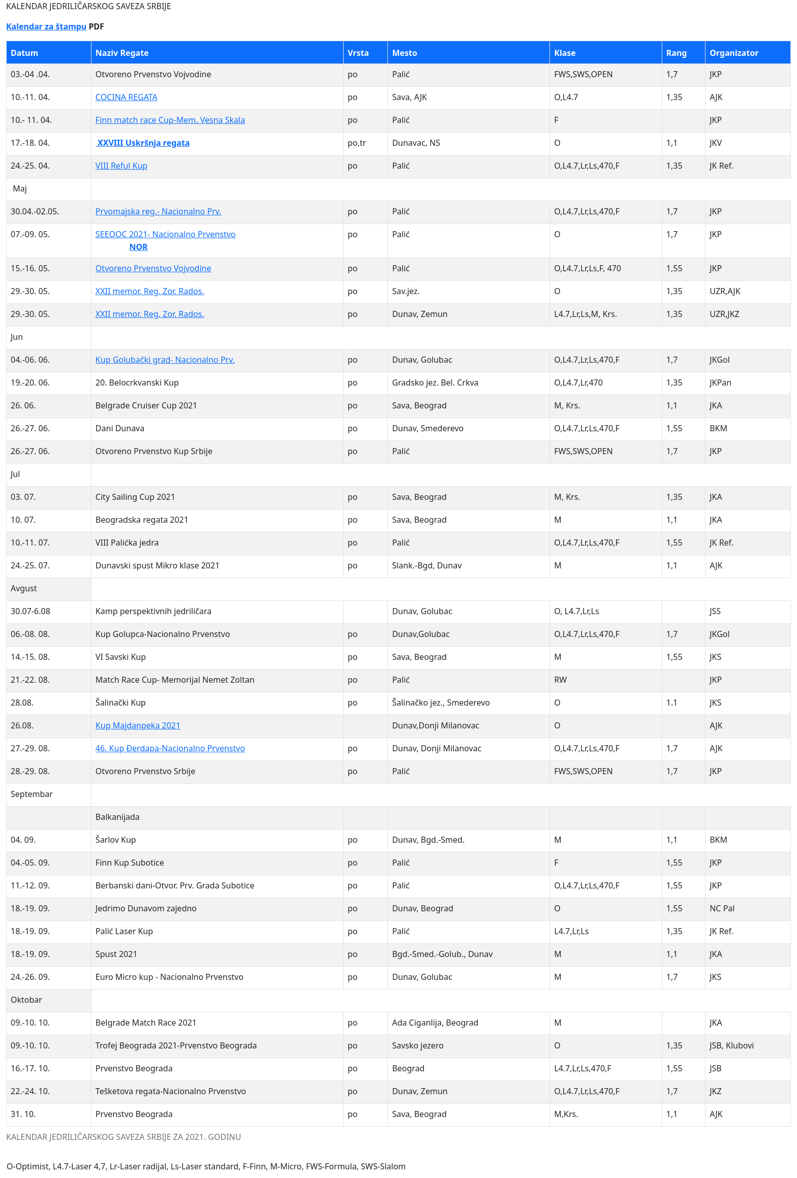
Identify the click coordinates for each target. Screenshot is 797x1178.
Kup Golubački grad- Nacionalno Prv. (165, 359)
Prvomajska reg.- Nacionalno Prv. (159, 211)
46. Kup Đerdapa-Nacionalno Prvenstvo (170, 748)
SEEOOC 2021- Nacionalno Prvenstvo (166, 234)
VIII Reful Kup (121, 165)
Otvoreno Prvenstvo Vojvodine (153, 268)
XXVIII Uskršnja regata (143, 142)
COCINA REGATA (127, 97)
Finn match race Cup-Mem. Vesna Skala (170, 119)
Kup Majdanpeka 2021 (138, 725)
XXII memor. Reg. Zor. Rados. (150, 291)
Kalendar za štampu (46, 26)
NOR (138, 246)
